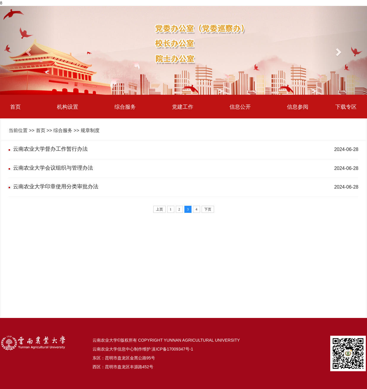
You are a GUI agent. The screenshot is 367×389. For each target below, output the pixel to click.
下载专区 (346, 106)
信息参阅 (297, 106)
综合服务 (125, 106)
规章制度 (90, 130)
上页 (159, 209)
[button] (27, 50)
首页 (15, 106)
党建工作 (182, 106)
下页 (207, 209)
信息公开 (240, 106)
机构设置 (67, 106)
